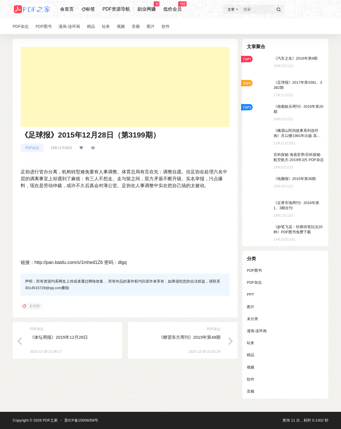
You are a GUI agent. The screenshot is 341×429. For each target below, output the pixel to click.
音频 (250, 391)
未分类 (252, 319)
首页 (67, 9)
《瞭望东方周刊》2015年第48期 (189, 337)
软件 (250, 379)
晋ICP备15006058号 (81, 420)
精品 (250, 355)
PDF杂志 (32, 148)
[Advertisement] (125, 87)
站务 (250, 343)
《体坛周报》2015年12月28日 (59, 337)
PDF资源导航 (116, 9)
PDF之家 (50, 420)
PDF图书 (254, 270)
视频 (250, 367)
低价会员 (172, 6)
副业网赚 (146, 6)
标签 (88, 9)
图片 (250, 307)
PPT (250, 294)
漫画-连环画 (257, 331)
